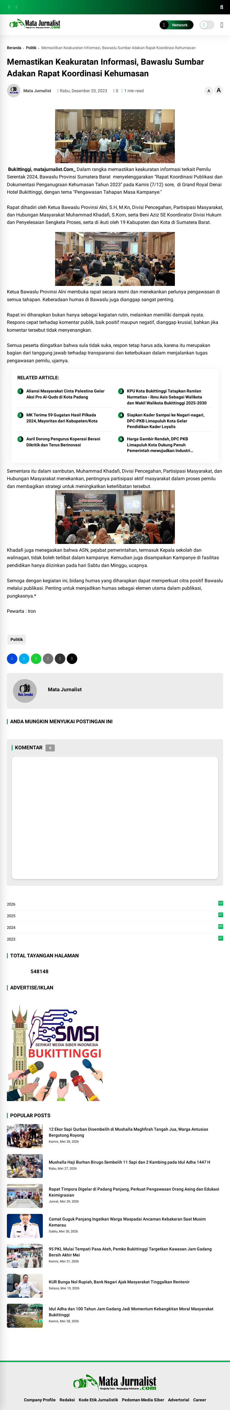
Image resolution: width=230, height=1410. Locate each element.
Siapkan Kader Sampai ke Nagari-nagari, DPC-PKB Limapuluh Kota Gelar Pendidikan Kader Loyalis (165, 421)
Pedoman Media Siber (143, 1399)
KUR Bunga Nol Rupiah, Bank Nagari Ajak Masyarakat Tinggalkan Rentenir (119, 1281)
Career (199, 1399)
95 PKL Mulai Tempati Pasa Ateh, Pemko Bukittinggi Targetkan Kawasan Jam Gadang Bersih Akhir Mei (130, 1252)
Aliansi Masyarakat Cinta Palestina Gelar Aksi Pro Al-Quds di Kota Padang (65, 394)
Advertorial (178, 1399)
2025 (115, 916)
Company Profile (40, 1399)
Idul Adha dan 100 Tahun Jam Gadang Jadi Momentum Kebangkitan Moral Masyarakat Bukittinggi (131, 1311)
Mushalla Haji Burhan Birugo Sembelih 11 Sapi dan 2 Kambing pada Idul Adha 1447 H (129, 1162)
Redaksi (67, 1399)
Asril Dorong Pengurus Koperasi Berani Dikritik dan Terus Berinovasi (63, 441)
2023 (115, 938)
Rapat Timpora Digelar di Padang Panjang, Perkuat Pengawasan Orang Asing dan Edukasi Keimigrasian (134, 1192)
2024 (115, 927)
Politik (31, 48)
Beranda (14, 48)
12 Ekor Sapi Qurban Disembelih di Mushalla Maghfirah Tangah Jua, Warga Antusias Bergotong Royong (128, 1132)
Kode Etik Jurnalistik (98, 1399)
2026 (115, 904)
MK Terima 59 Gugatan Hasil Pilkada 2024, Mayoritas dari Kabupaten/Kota (62, 418)
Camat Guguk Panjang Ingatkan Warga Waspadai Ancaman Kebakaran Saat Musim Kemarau (127, 1222)
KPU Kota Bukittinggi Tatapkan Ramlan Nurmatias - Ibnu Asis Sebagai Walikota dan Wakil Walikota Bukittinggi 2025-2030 (167, 397)
